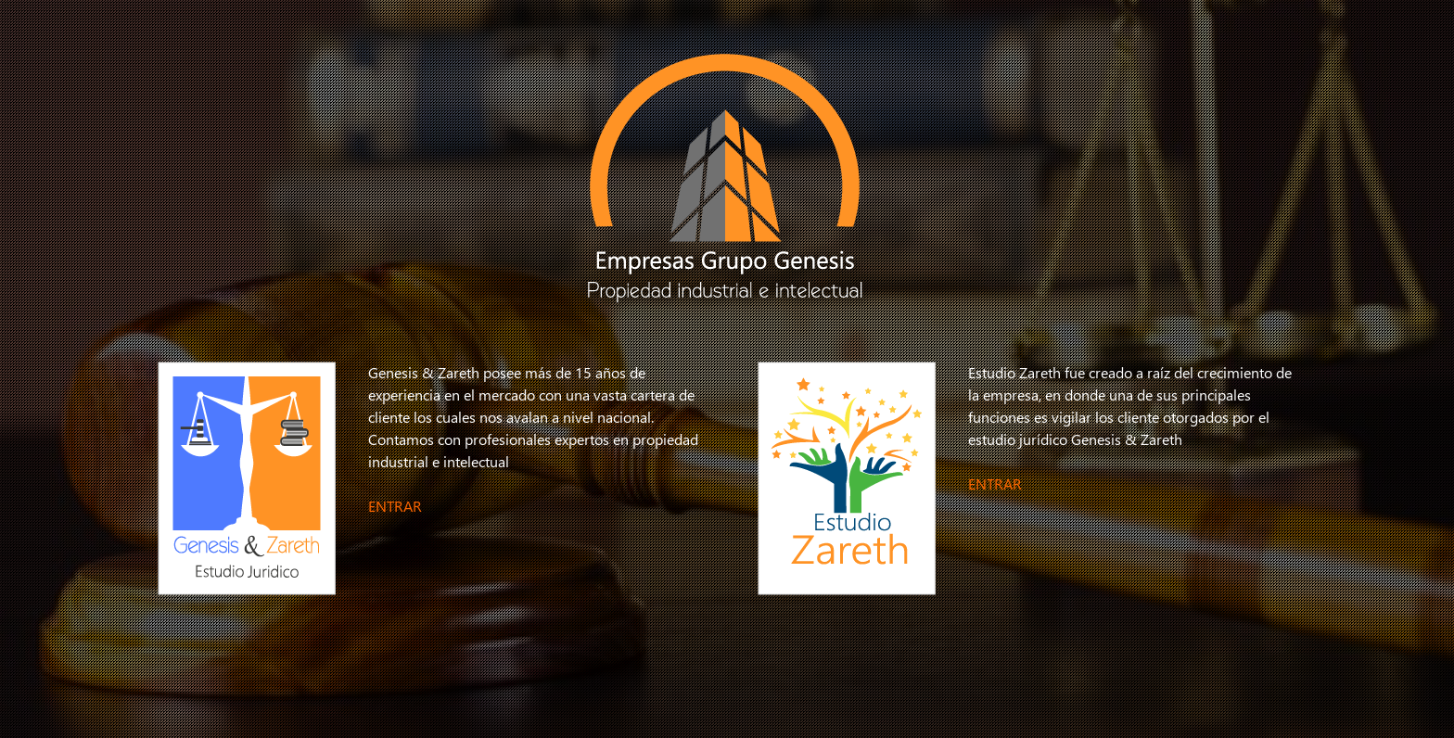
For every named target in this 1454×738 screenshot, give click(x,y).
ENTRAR (395, 505)
